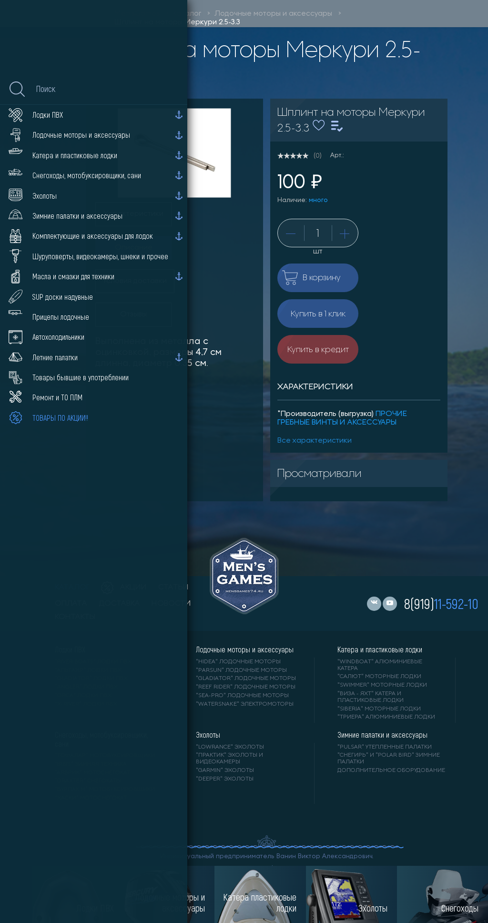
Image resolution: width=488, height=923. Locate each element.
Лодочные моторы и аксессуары (273, 13)
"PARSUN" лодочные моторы (241, 670)
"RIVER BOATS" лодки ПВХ (93, 661)
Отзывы (133, 314)
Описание (133, 247)
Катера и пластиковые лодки (379, 649)
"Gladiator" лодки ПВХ (91, 678)
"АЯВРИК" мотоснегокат (92, 773)
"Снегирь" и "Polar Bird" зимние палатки (388, 758)
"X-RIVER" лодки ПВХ (86, 704)
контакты (75, 617)
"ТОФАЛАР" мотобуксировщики (105, 755)
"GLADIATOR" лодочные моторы (246, 678)
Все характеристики (314, 440)
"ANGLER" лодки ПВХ (86, 687)
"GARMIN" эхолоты (225, 770)
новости (171, 603)
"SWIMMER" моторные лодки (382, 685)
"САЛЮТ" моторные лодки (379, 676)
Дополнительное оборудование (391, 770)
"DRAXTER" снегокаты (88, 781)
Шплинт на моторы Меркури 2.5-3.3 (177, 22)
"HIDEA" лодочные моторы (238, 661)
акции (124, 587)
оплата (71, 603)
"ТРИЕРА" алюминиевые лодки (386, 717)
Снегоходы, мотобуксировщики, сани (101, 739)
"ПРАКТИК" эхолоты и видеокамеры (229, 758)
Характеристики (133, 214)
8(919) (441, 603)
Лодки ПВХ (70, 649)
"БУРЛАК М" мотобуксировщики (105, 789)
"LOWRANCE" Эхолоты (230, 747)
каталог (72, 587)
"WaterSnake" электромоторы (245, 704)
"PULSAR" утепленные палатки (384, 747)
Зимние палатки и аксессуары (382, 734)
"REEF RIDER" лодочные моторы (245, 687)
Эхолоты (208, 734)
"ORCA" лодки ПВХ (83, 695)
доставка (119, 603)
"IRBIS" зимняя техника (91, 764)
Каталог (187, 13)
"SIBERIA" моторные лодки (379, 709)
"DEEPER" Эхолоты (225, 779)
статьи (173, 587)
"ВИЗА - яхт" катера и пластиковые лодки (370, 697)
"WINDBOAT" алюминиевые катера (379, 665)
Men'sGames (137, 13)
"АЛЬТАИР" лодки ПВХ (88, 670)
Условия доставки (135, 281)
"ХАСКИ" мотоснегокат (91, 798)
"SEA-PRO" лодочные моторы (242, 695)
